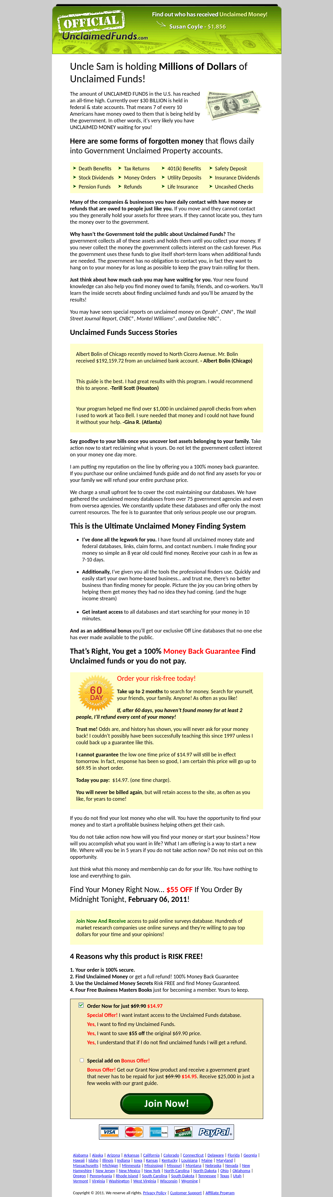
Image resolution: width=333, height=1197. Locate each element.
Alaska (97, 1155)
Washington (119, 1181)
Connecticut (193, 1155)
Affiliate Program (220, 1192)
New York (152, 1170)
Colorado (171, 1155)
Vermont (80, 1181)
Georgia (250, 1155)
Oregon (79, 1175)
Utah (237, 1175)
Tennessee (207, 1175)
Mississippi (153, 1165)
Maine (207, 1160)
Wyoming (189, 1181)
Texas (224, 1175)
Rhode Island (127, 1175)
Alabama (80, 1155)
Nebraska (213, 1165)
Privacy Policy (154, 1192)
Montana (194, 1165)
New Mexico (129, 1170)
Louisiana (190, 1160)
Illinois (108, 1160)
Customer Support (186, 1192)
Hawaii (79, 1160)
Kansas (152, 1160)
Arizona (113, 1155)
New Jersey (105, 1170)
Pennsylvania (101, 1175)
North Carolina (176, 1170)
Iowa (138, 1160)
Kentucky (170, 1160)
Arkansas (131, 1155)
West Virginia (144, 1181)
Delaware (216, 1155)
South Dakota (182, 1175)
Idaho (93, 1160)
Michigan (110, 1165)
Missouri (174, 1165)
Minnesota (131, 1165)
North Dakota (204, 1170)
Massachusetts (86, 1165)
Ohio (224, 1170)
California (151, 1155)
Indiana (123, 1160)
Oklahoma (241, 1170)
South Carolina (154, 1175)
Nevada (231, 1165)
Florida (234, 1155)
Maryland (224, 1160)
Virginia (98, 1181)
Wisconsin (169, 1181)
